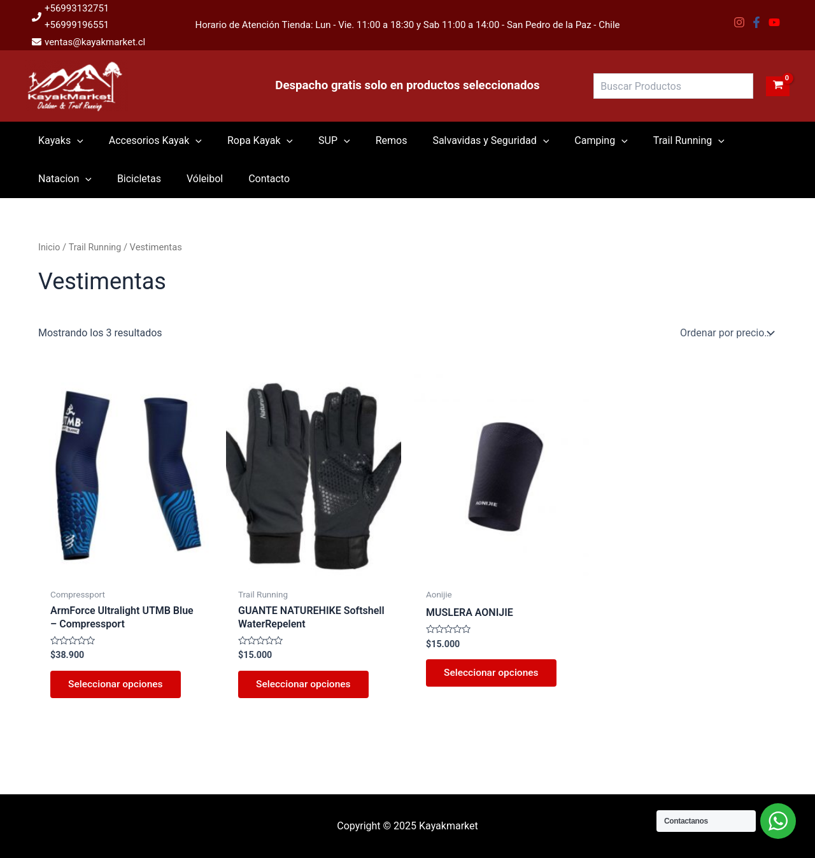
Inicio (49, 247)
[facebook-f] (758, 22)
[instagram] (741, 22)
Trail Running (96, 247)
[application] (74, 141)
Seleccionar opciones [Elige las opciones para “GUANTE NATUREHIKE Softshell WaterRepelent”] (306, 686)
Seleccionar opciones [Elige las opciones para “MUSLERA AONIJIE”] (493, 674)
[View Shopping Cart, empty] (778, 86)
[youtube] (776, 22)
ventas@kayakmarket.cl (95, 42)
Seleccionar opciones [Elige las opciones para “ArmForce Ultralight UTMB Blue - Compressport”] (118, 686)
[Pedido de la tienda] (726, 333)
